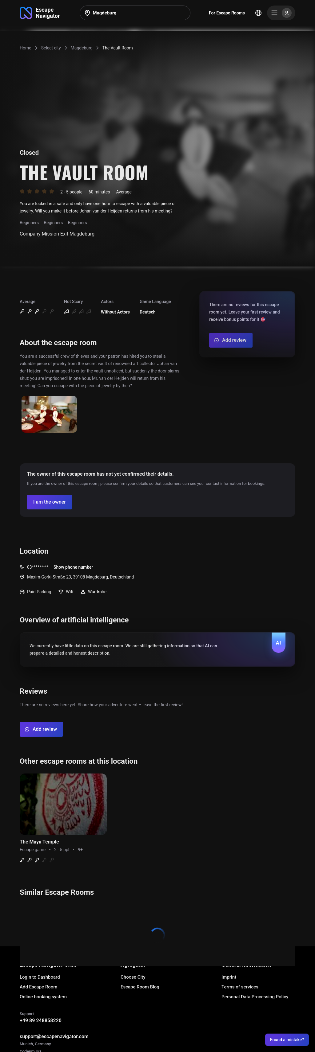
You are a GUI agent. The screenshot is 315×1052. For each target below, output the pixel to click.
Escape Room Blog (140, 987)
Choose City (133, 977)
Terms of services (239, 987)
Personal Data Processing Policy (254, 996)
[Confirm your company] (49, 502)
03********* (38, 567)
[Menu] (281, 13)
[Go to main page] (40, 13)
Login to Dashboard (40, 977)
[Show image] (49, 414)
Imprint (228, 977)
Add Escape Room (38, 987)
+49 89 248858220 (41, 1020)
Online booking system (43, 996)
